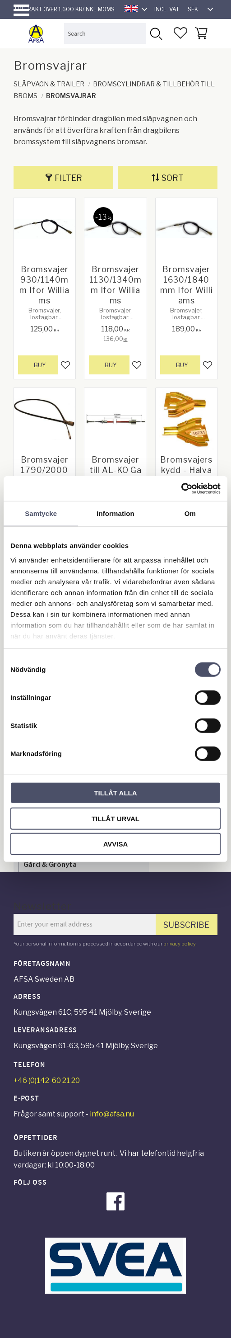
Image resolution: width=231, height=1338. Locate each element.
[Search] (156, 33)
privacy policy (179, 944)
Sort (173, 178)
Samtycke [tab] (41, 513)
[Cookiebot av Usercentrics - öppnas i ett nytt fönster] (181, 488)
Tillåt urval (115, 818)
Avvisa (115, 844)
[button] (21, 10)
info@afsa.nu (112, 1114)
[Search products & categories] (105, 33)
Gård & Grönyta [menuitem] (50, 864)
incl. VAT (166, 9)
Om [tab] (190, 513)
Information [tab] (115, 513)
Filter (68, 178)
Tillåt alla (115, 793)
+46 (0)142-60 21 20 (47, 1080)
